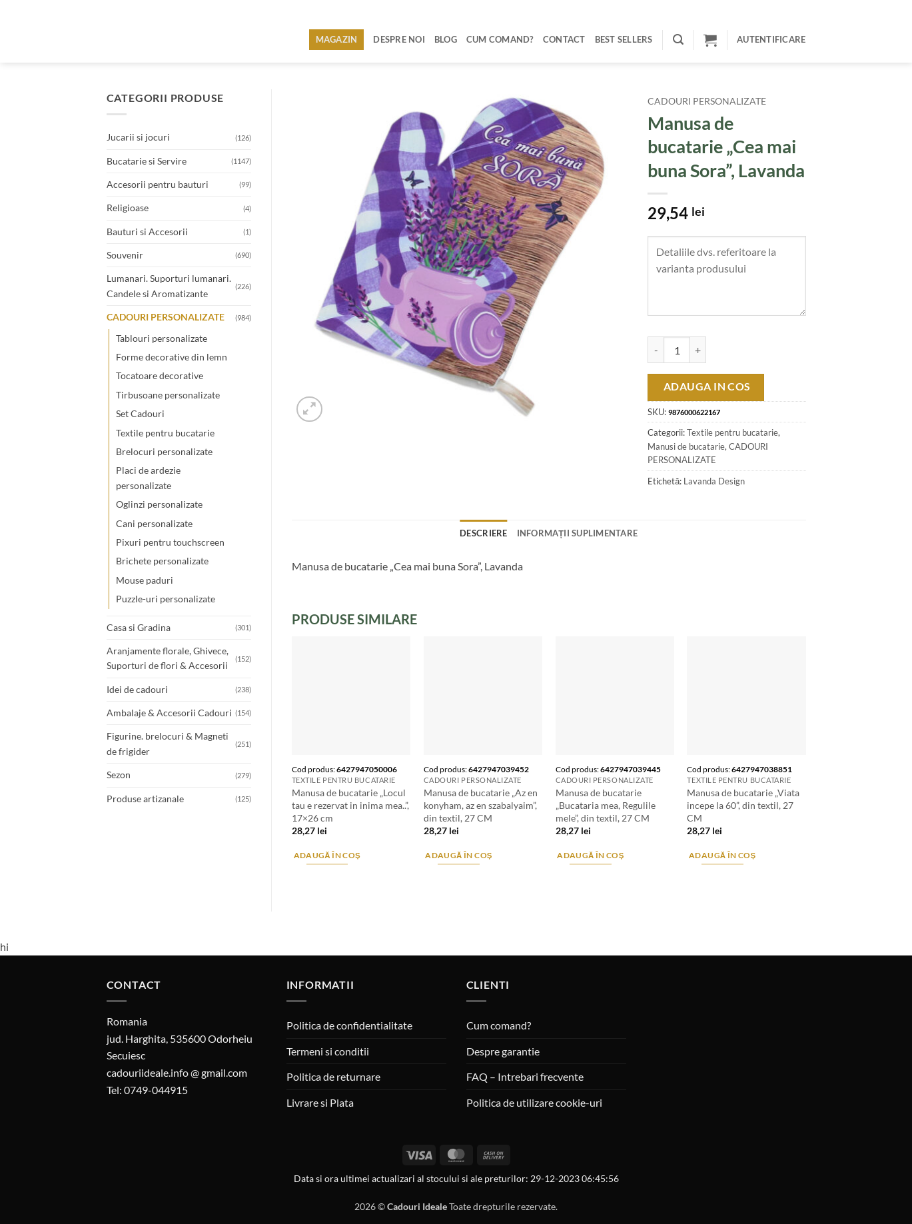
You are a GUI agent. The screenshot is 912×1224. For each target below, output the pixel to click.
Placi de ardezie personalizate (148, 477)
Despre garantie (503, 1051)
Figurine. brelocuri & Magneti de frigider (167, 743)
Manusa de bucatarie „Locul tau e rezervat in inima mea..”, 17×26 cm (350, 805)
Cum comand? (500, 39)
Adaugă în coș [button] (327, 855)
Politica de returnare (333, 1076)
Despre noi (399, 39)
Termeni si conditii (327, 1051)
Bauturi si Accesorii (147, 231)
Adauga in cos (707, 386)
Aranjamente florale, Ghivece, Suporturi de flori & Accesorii (167, 658)
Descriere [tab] (483, 533)
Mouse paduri (144, 580)
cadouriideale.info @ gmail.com (177, 1072)
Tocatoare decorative (159, 375)
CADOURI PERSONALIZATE (166, 316)
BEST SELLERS (624, 39)
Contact (564, 39)
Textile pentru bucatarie (165, 432)
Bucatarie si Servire (147, 161)
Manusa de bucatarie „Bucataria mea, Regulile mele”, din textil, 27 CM (606, 805)
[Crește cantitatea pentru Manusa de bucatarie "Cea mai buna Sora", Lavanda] (698, 349)
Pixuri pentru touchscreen (170, 542)
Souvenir (125, 255)
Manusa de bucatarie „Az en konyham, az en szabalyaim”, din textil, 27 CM (481, 805)
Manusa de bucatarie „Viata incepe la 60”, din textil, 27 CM (743, 805)
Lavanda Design (714, 481)
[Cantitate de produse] (677, 349)
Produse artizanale (145, 798)
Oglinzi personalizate (159, 504)
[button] (678, 40)
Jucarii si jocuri (138, 137)
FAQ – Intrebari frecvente (525, 1076)
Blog (445, 39)
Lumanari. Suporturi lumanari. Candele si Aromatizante (169, 286)
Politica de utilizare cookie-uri (534, 1102)
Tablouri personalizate (161, 338)
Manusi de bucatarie (686, 446)
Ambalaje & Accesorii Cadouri (169, 712)
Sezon (119, 774)
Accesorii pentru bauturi (158, 184)
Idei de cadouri (137, 689)
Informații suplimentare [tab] (577, 533)
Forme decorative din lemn (171, 356)
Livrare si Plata (320, 1102)
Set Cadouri (140, 413)
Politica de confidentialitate (349, 1025)
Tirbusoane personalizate (168, 394)
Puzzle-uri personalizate (165, 598)
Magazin (337, 39)
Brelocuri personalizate (164, 451)
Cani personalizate (154, 523)
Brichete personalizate (162, 560)
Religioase (128, 207)
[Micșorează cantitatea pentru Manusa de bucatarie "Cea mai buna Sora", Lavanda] (656, 349)
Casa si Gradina (139, 627)
